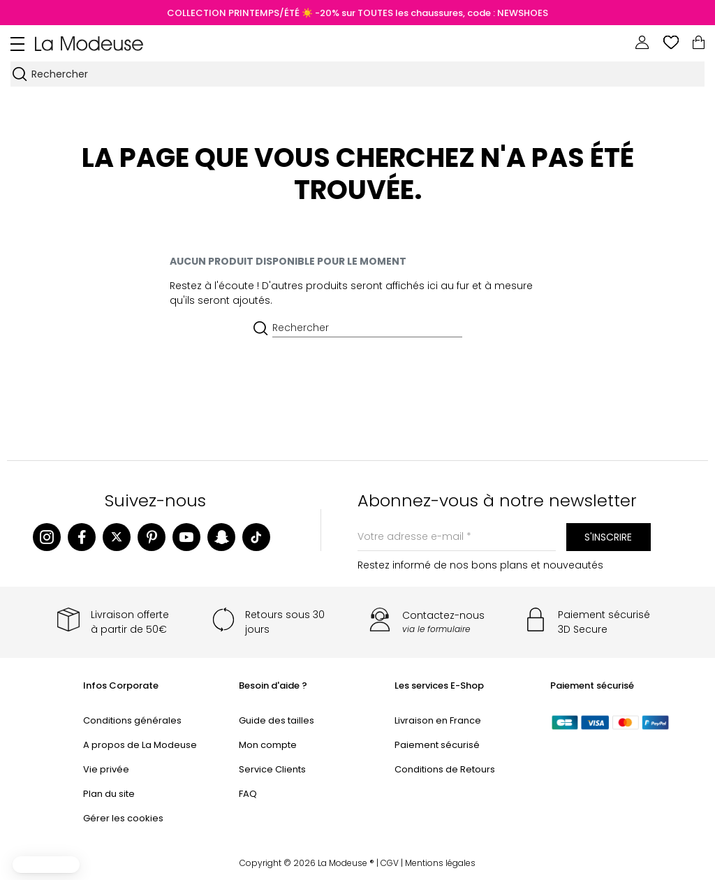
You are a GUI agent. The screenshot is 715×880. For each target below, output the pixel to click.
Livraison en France (438, 720)
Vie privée (106, 769)
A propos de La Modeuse (140, 744)
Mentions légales (440, 863)
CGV (390, 863)
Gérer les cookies (123, 818)
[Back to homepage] (89, 43)
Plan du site (109, 793)
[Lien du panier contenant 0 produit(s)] (699, 43)
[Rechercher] (366, 74)
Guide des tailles (276, 720)
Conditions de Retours (445, 769)
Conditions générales (132, 720)
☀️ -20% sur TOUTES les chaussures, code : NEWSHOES (424, 13)
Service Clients (272, 769)
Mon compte (268, 744)
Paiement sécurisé (437, 744)
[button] (46, 864)
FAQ (248, 793)
